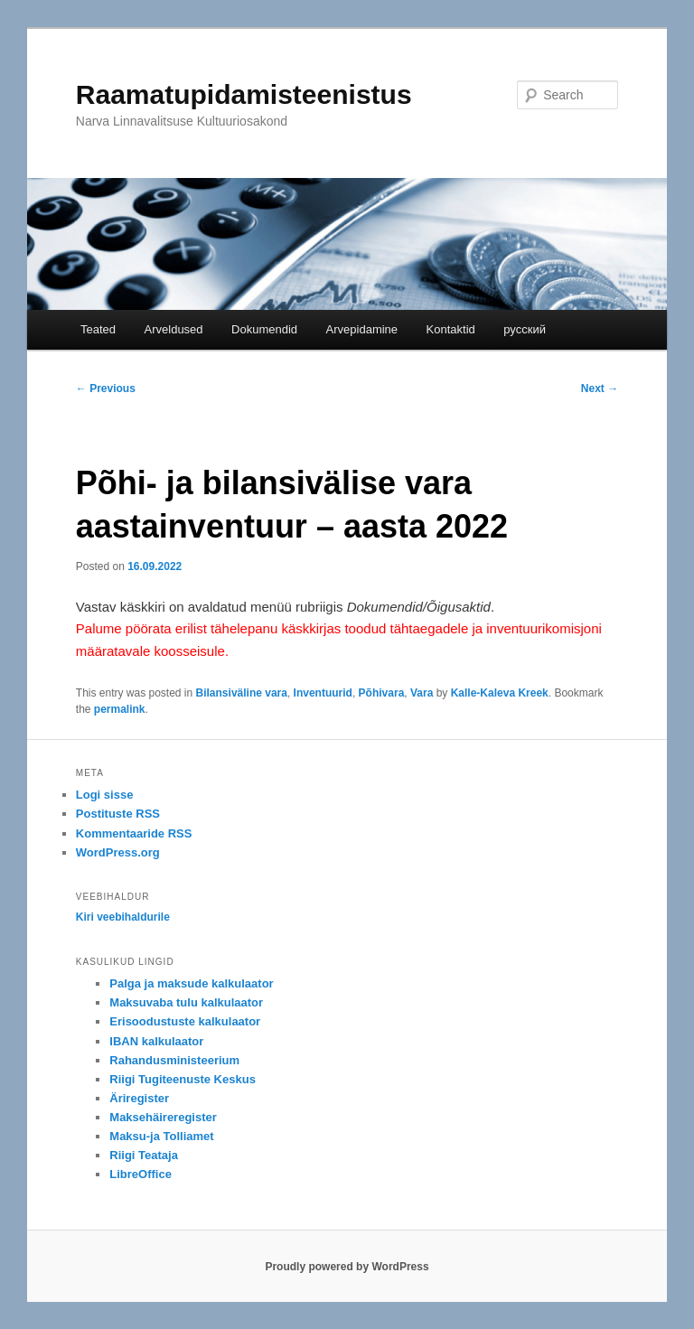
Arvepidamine (362, 329)
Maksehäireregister (163, 1117)
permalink (119, 709)
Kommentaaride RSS (134, 833)
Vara (421, 693)
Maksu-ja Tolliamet (161, 1136)
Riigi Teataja (143, 1155)
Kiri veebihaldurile (123, 917)
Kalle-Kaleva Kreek (500, 693)
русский (524, 329)
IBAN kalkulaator (156, 1041)
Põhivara (382, 693)
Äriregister (139, 1098)
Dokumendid (264, 329)
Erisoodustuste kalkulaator (184, 1021)
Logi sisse (105, 794)
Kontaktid (451, 329)
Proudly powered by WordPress (346, 1266)
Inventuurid (323, 693)
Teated (98, 329)
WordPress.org (118, 852)
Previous (106, 388)
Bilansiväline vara (241, 693)
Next (599, 388)
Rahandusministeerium (174, 1060)
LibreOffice (140, 1174)
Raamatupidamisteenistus (244, 94)
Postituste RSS (118, 813)
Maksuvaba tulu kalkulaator (186, 1002)
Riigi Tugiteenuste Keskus (182, 1079)
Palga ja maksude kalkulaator (191, 983)
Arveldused (174, 329)
